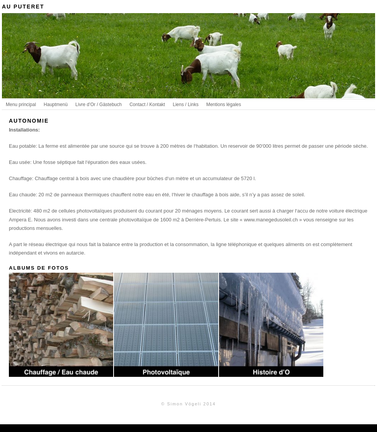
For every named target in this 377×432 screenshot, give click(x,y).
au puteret (23, 6)
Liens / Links (186, 104)
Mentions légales (223, 104)
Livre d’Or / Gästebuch (98, 104)
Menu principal (21, 104)
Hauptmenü (56, 104)
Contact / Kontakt (147, 104)
